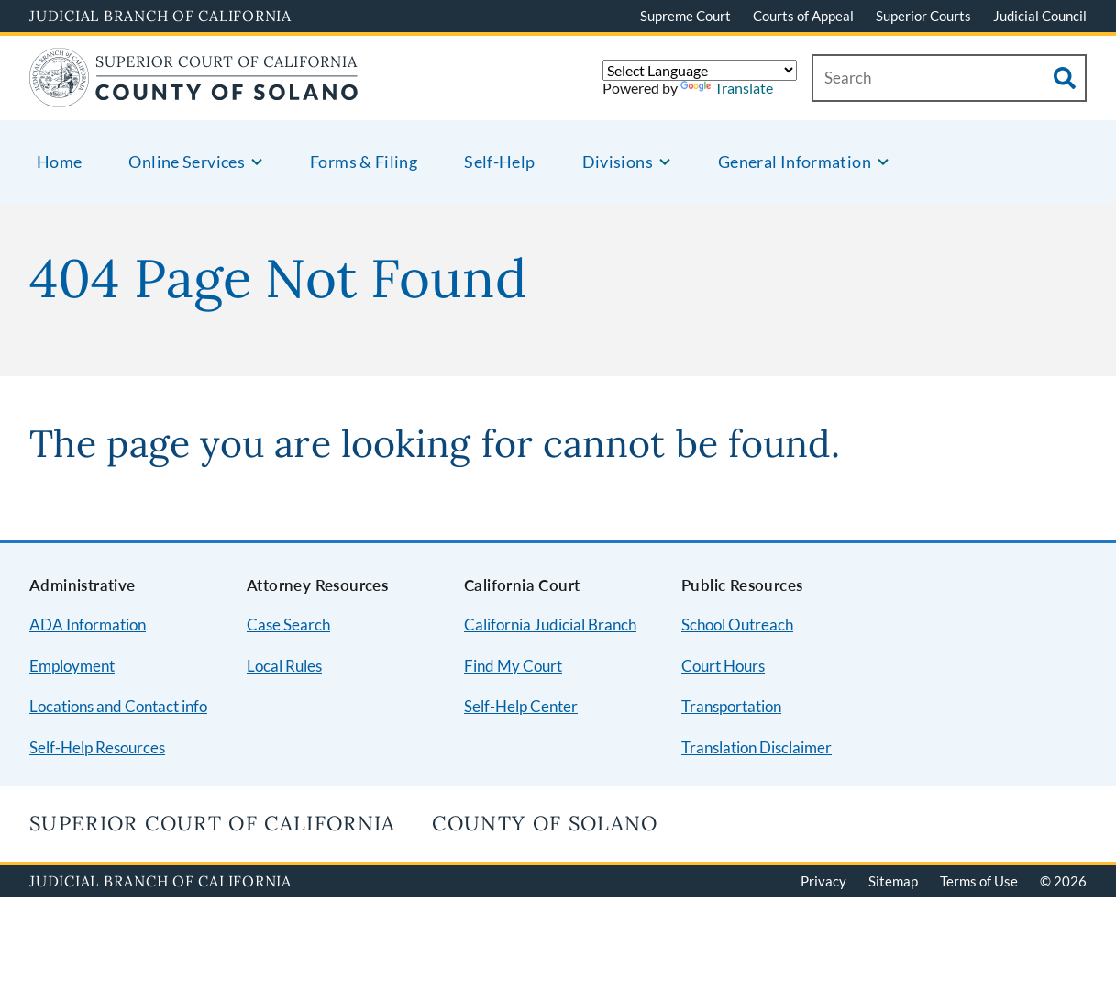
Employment (72, 665)
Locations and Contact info (118, 706)
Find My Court (513, 665)
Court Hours (723, 665)
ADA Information (87, 624)
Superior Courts (923, 15)
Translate (726, 87)
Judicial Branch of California (160, 15)
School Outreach (737, 624)
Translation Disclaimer (756, 747)
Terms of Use (979, 881)
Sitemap (893, 881)
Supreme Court (685, 15)
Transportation (731, 706)
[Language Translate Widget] (699, 70)
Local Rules (284, 665)
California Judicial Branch (550, 624)
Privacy (823, 881)
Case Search (288, 624)
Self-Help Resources (97, 747)
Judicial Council (1040, 15)
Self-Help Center (521, 706)
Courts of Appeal (803, 15)
